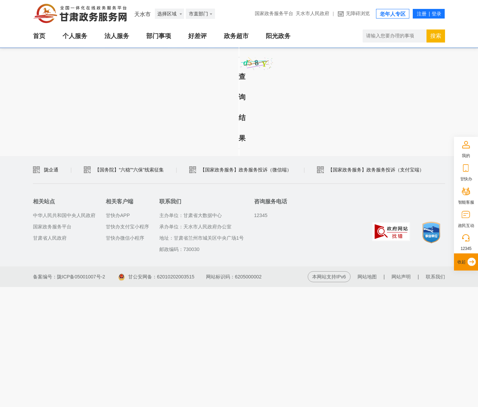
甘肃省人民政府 (50, 358)
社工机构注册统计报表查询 (99, 78)
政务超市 (236, 36)
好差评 (197, 36)
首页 (39, 36)
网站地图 (367, 396)
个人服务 (74, 36)
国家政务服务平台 (274, 13)
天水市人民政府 (312, 13)
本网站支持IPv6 (329, 396)
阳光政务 (278, 36)
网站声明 (401, 396)
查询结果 (57, 231)
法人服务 (116, 36)
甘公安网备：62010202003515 (156, 396)
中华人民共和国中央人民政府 (64, 335)
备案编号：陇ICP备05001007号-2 (69, 396)
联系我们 (435, 396)
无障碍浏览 (358, 13)
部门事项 (158, 36)
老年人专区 (393, 14)
